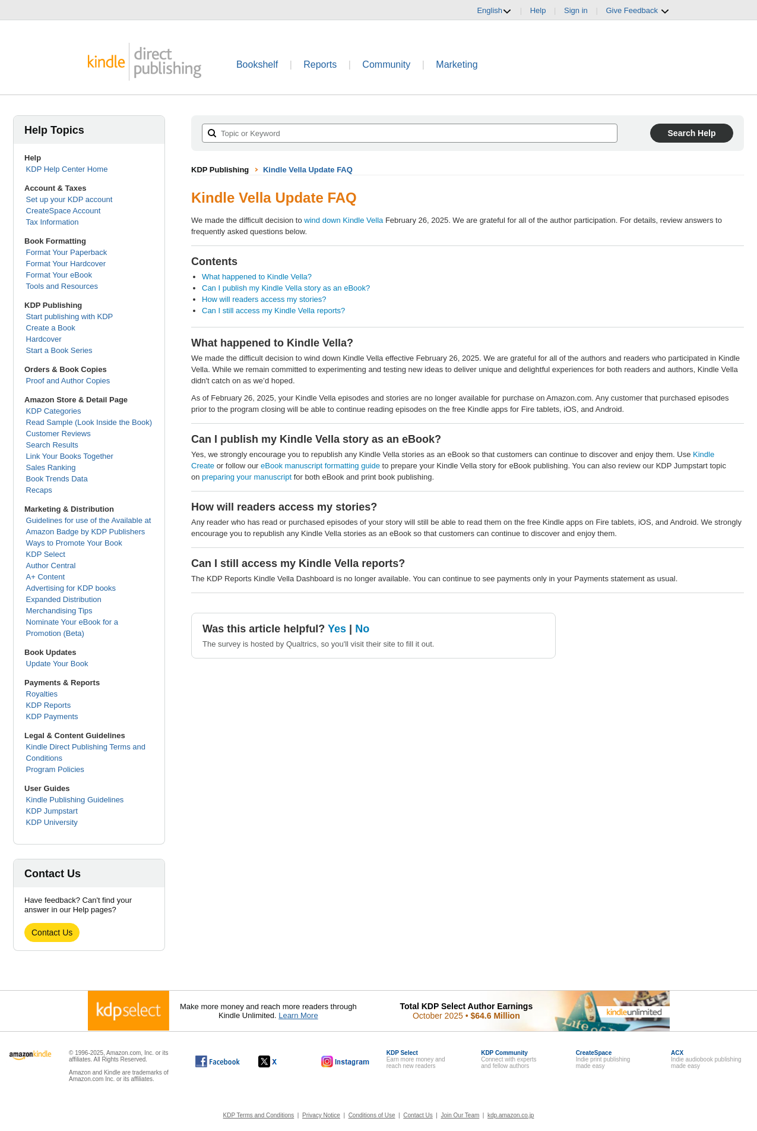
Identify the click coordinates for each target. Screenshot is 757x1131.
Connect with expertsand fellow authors (508, 1059)
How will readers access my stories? (264, 299)
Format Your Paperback (66, 252)
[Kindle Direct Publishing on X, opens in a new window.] (280, 1061)
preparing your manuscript (247, 476)
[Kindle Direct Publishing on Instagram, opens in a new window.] (345, 1061)
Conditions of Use (372, 1115)
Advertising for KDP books (71, 588)
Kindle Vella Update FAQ (308, 169)
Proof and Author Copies (68, 380)
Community (386, 64)
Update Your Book (57, 663)
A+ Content (45, 576)
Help (538, 10)
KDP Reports (48, 705)
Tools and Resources (62, 286)
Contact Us (51, 932)
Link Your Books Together (69, 456)
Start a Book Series (59, 350)
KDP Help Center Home (67, 169)
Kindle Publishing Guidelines (75, 799)
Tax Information (52, 222)
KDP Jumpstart (52, 810)
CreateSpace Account (63, 210)
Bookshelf (257, 64)
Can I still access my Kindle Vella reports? (273, 310)
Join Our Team (460, 1115)
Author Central (51, 565)
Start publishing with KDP (69, 316)
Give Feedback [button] (637, 10)
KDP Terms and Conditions (258, 1115)
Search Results (52, 444)
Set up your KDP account (69, 199)
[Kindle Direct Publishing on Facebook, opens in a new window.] (217, 1061)
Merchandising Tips (59, 610)
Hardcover (44, 339)
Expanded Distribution (64, 599)
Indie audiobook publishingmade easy (706, 1059)
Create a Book (50, 327)
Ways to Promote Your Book (74, 542)
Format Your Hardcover (66, 263)
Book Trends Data (57, 478)
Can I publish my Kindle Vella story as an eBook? (286, 287)
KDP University (52, 822)
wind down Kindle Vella (343, 220)
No (362, 629)
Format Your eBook (59, 274)
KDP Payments (52, 716)
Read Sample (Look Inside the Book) (89, 422)
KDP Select (45, 554)
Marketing (456, 64)
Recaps (39, 490)
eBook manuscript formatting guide (320, 465)
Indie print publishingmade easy (603, 1059)
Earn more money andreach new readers (416, 1059)
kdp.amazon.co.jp (510, 1115)
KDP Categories (53, 411)
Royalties (42, 693)
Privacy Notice (321, 1115)
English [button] (494, 10)
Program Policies (55, 769)
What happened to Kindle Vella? (257, 276)
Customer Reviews (58, 433)
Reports (320, 64)
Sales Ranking (51, 467)
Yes (337, 629)
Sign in (576, 10)
